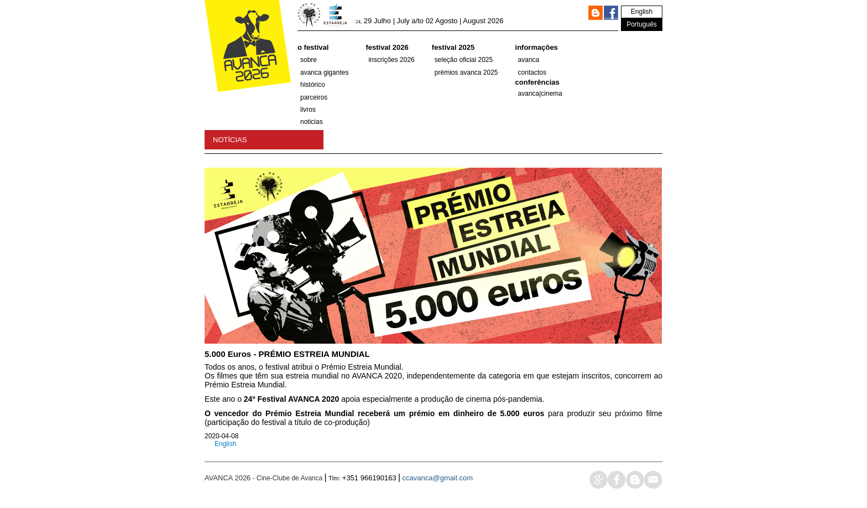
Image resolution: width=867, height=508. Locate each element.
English (641, 11)
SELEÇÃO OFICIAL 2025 (464, 60)
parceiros (313, 97)
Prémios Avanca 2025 (466, 72)
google (598, 479)
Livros (308, 109)
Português (641, 24)
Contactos (532, 72)
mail (653, 479)
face (617, 479)
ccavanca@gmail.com (438, 478)
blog (635, 479)
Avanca (529, 60)
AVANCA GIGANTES (324, 72)
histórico (312, 85)
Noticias (311, 122)
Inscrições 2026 (391, 60)
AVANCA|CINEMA (540, 93)
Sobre (308, 60)
